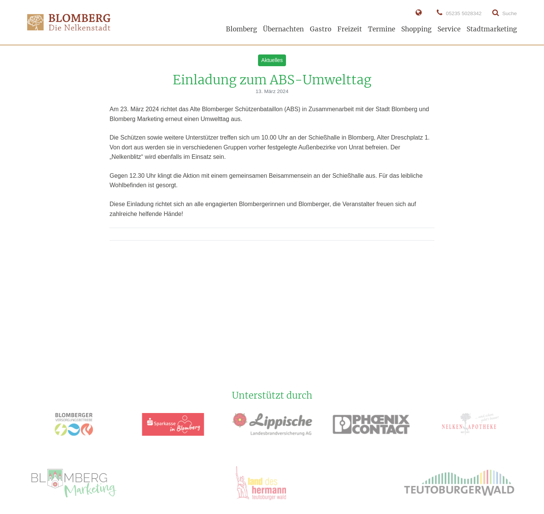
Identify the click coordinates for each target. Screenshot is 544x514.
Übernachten (283, 29)
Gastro (320, 29)
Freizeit (349, 29)
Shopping (416, 29)
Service (449, 29)
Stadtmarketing (492, 29)
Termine (381, 29)
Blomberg (241, 29)
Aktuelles (272, 60)
